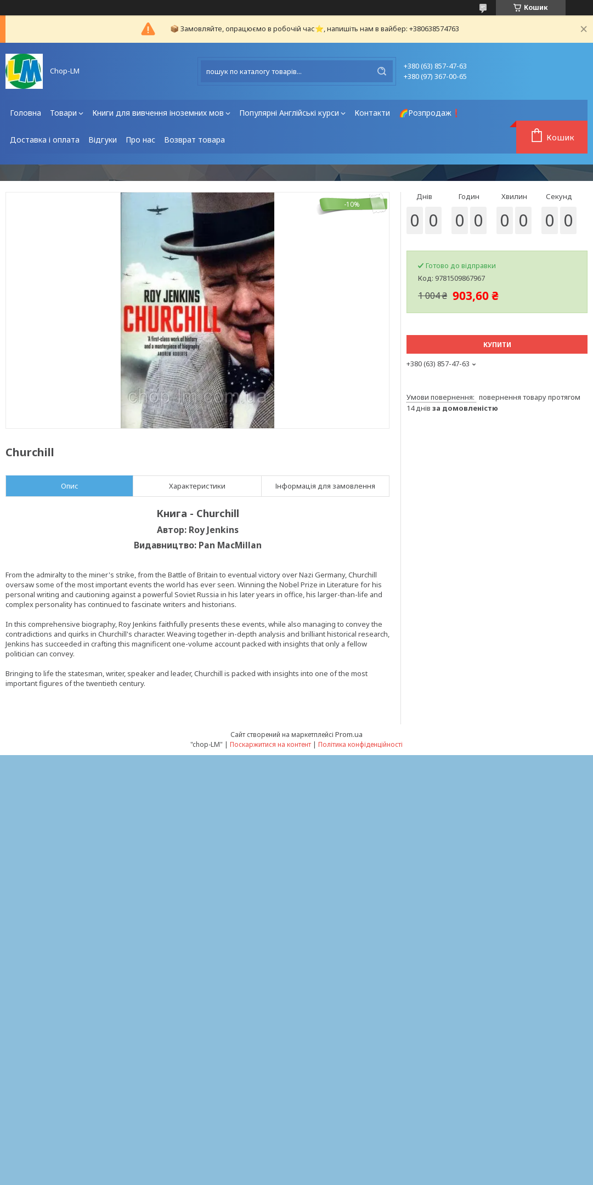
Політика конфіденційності (360, 744)
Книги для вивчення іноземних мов (158, 112)
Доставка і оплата (45, 139)
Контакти (372, 112)
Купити (497, 344)
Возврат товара (194, 139)
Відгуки (102, 139)
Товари (63, 112)
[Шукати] (382, 71)
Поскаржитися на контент (270, 744)
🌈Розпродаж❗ (430, 112)
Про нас (140, 139)
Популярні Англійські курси (289, 112)
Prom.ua (349, 734)
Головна (25, 112)
